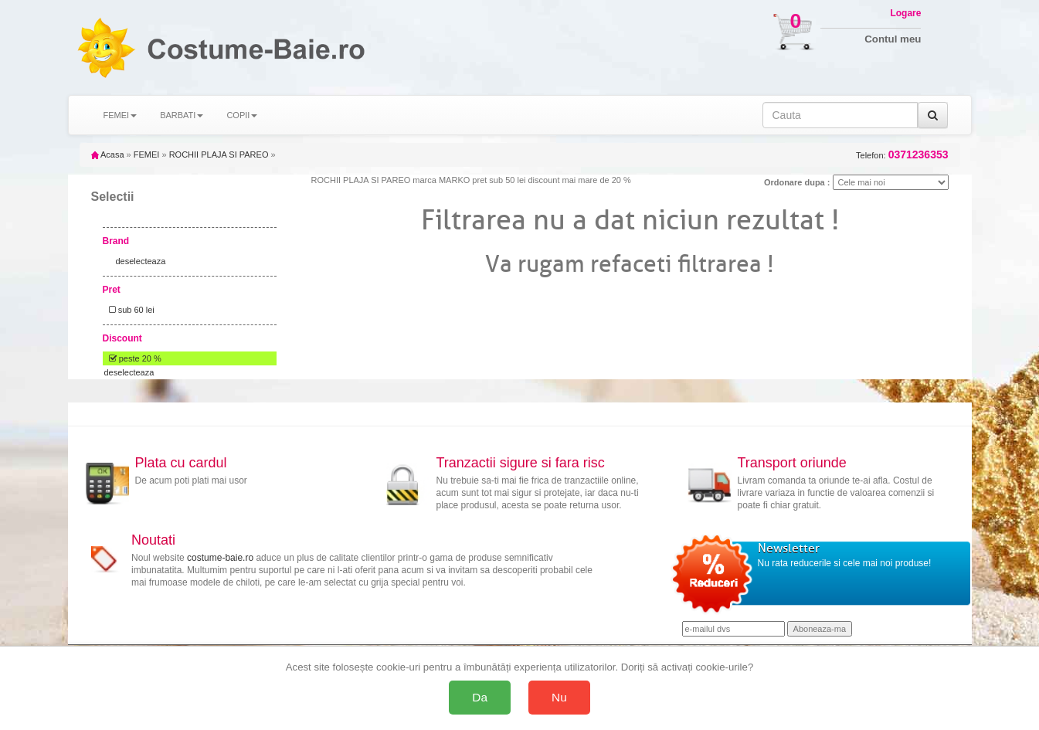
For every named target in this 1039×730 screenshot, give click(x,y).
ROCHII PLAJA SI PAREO (219, 154)
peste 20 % (132, 358)
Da (479, 697)
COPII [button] (241, 115)
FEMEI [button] (121, 115)
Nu (559, 697)
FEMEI (147, 154)
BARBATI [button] (181, 115)
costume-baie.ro (220, 557)
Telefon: (902, 155)
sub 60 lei (129, 309)
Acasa (107, 154)
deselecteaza (141, 261)
